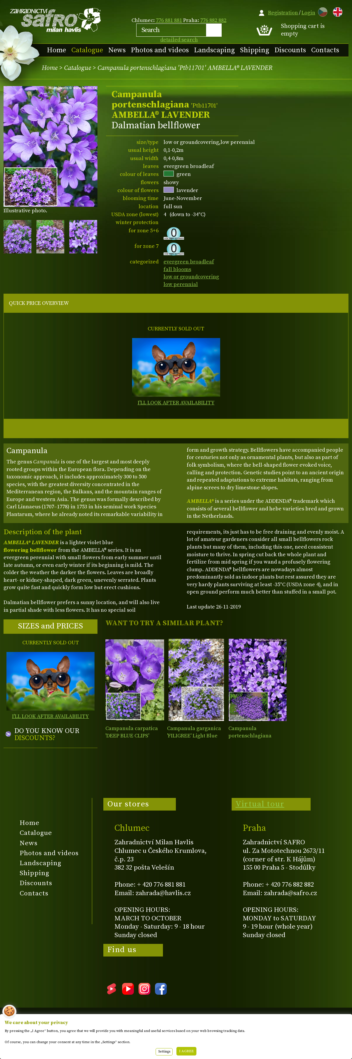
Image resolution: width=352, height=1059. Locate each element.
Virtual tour (259, 804)
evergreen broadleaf (189, 261)
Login (308, 12)
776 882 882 (213, 20)
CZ (321, 11)
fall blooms (177, 269)
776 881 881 (169, 20)
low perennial (181, 284)
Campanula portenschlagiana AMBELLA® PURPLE (251, 736)
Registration (283, 12)
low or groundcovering (191, 276)
